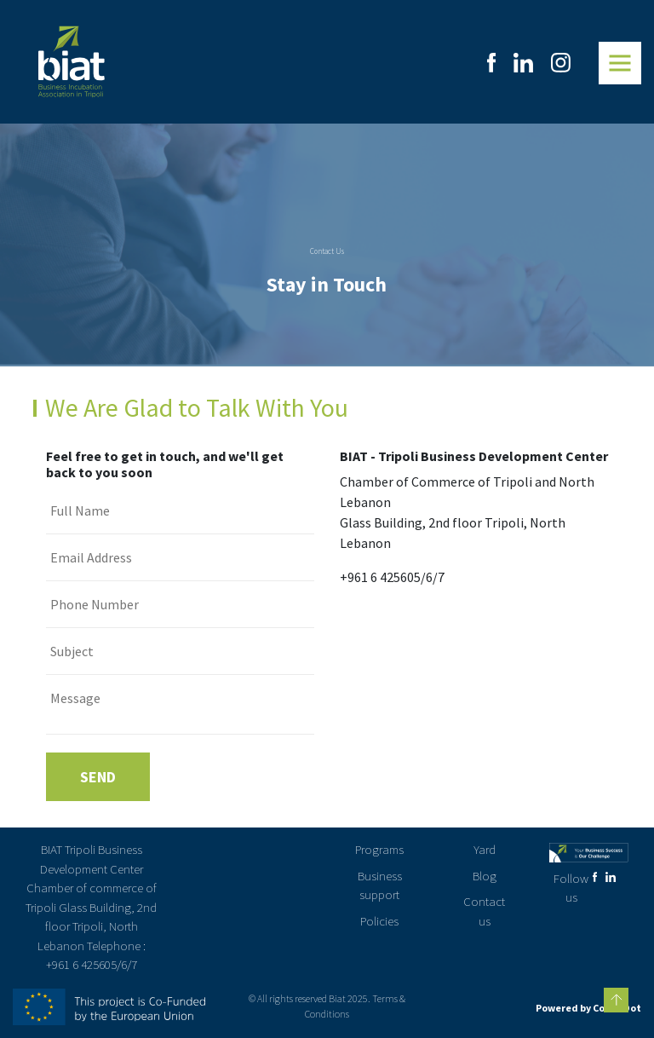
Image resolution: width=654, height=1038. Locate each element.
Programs (379, 849)
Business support (380, 885)
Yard (484, 849)
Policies (379, 921)
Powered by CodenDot (588, 1007)
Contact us (484, 911)
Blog (484, 876)
